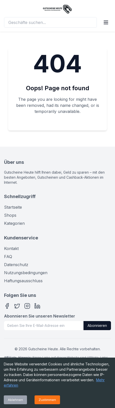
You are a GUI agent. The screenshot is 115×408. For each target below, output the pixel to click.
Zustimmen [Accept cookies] (47, 400)
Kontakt (11, 248)
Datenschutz (16, 264)
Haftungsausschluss (23, 280)
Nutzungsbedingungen (25, 272)
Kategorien (14, 223)
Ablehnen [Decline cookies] (15, 400)
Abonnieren (97, 325)
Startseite (13, 207)
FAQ (8, 256)
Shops (10, 215)
